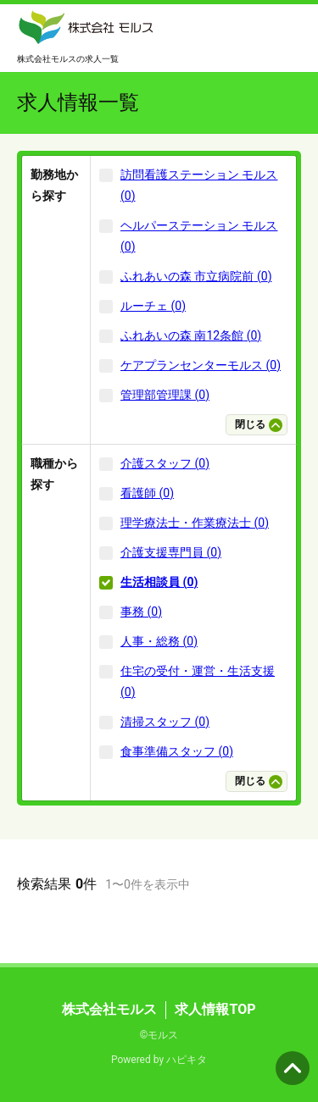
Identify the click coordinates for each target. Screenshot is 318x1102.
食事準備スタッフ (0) (176, 751)
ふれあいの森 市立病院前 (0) (196, 276)
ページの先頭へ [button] (293, 1068)
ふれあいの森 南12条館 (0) (190, 335)
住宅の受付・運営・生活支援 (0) (197, 681)
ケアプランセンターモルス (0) (200, 365)
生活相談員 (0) (159, 582)
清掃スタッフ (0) (164, 721)
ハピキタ (186, 1060)
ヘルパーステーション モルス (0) (198, 236)
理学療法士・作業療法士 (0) (194, 522)
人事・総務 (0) (159, 641)
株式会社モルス (109, 1009)
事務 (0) (141, 611)
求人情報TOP (215, 1009)
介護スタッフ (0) (164, 463)
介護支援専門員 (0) (170, 552)
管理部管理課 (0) (164, 394)
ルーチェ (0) (153, 306)
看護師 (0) (147, 493)
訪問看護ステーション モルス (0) (198, 185)
